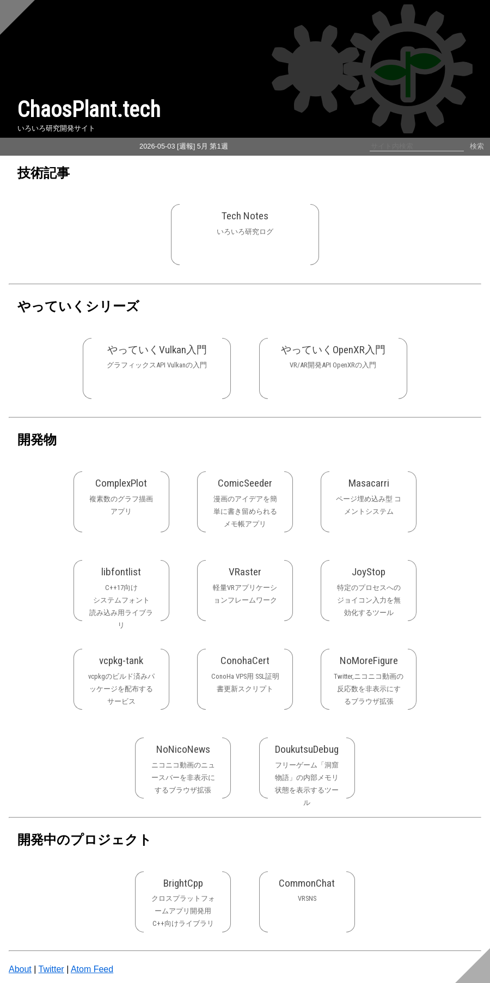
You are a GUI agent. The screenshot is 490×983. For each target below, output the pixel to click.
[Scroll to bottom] (472, 965)
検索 (477, 146)
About (20, 969)
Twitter (51, 969)
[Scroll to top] (17, 17)
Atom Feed (92, 969)
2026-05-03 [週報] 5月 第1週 (183, 146)
